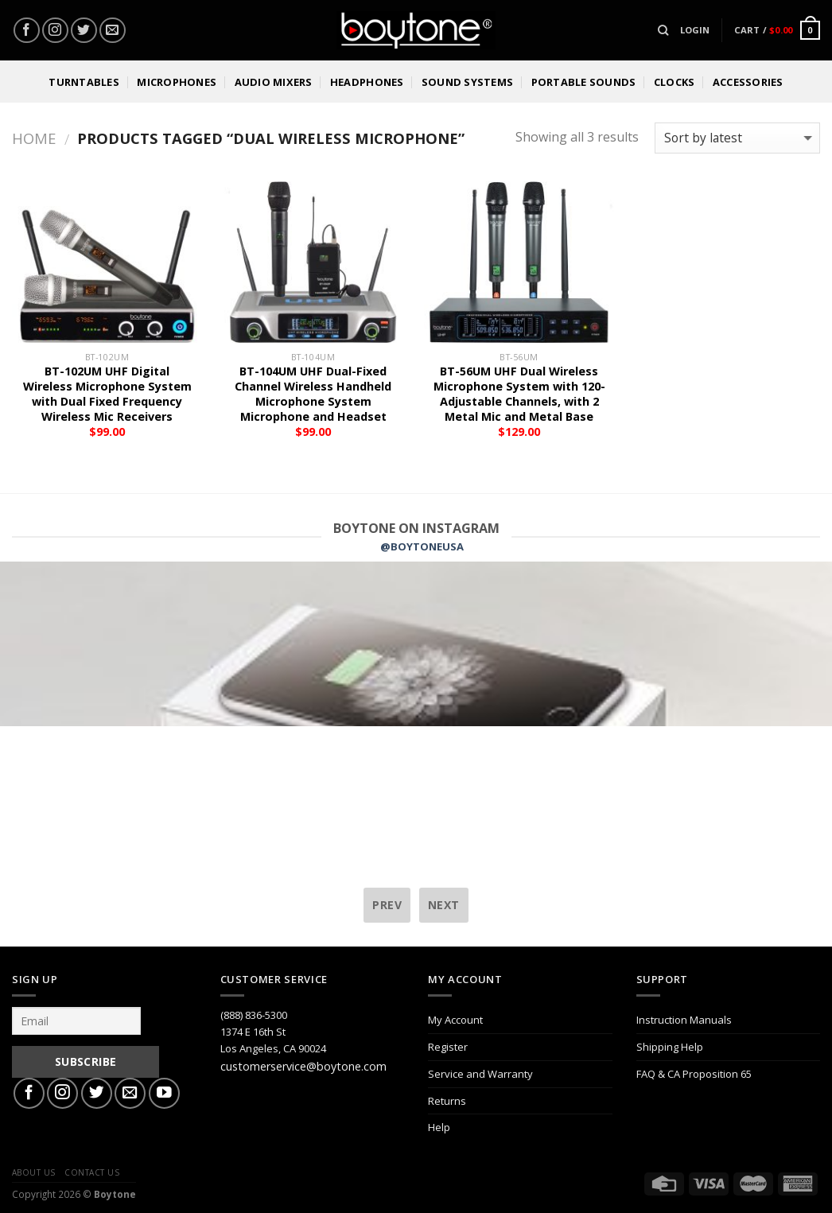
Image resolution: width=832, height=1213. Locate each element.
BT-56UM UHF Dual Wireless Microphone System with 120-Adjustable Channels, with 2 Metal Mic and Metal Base (519, 393)
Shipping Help (669, 1047)
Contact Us (91, 1172)
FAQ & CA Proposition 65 (694, 1074)
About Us (34, 1172)
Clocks (674, 82)
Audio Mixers (274, 82)
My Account (455, 1020)
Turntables (84, 82)
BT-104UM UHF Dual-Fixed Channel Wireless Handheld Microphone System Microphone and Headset (313, 393)
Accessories (748, 82)
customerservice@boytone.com (303, 1066)
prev (387, 904)
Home (34, 138)
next (444, 904)
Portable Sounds (583, 82)
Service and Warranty (480, 1074)
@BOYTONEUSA (422, 546)
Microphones (176, 82)
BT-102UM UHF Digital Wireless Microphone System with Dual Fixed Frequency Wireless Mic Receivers (107, 393)
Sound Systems (467, 82)
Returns (447, 1101)
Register (448, 1047)
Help (439, 1127)
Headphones (367, 82)
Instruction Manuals (684, 1020)
